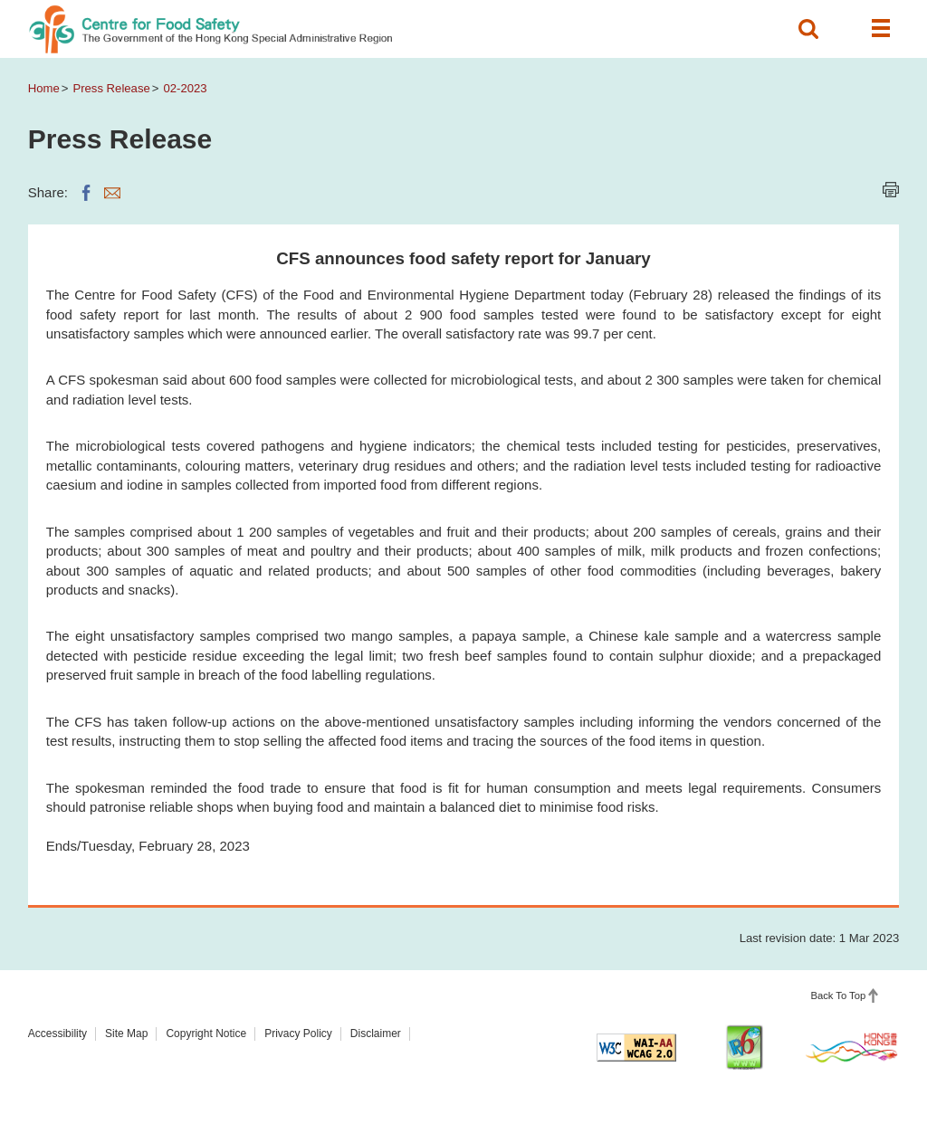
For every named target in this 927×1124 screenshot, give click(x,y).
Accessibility (57, 1033)
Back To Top (837, 995)
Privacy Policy (298, 1033)
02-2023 (184, 88)
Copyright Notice (206, 1033)
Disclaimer (375, 1033)
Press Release (110, 88)
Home (44, 88)
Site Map (126, 1033)
